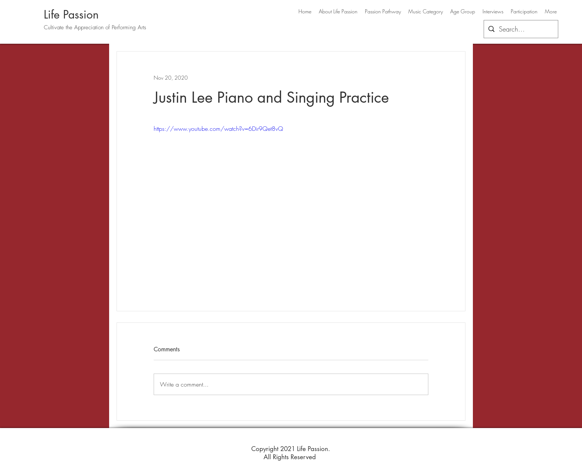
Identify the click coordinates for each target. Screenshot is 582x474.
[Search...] (520, 29)
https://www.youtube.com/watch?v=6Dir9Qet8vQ (218, 129)
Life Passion (71, 14)
